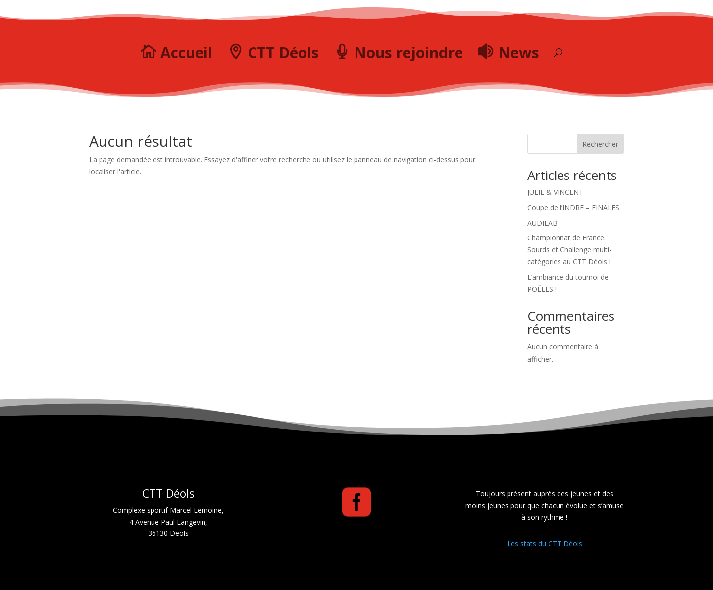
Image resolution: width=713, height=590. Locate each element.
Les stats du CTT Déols (544, 543)
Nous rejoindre (408, 52)
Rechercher (600, 144)
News (518, 52)
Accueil (186, 52)
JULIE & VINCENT (555, 192)
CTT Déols (283, 52)
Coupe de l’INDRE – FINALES (573, 207)
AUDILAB (542, 223)
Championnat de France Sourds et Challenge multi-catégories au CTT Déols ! (569, 249)
